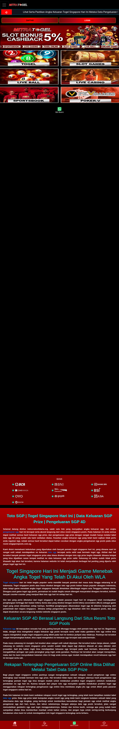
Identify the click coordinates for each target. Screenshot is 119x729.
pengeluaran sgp (11, 532)
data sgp (7, 698)
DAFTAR (30, 20)
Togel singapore (11, 582)
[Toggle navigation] (4, 5)
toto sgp (52, 552)
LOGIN (87, 20)
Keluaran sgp (9, 629)
